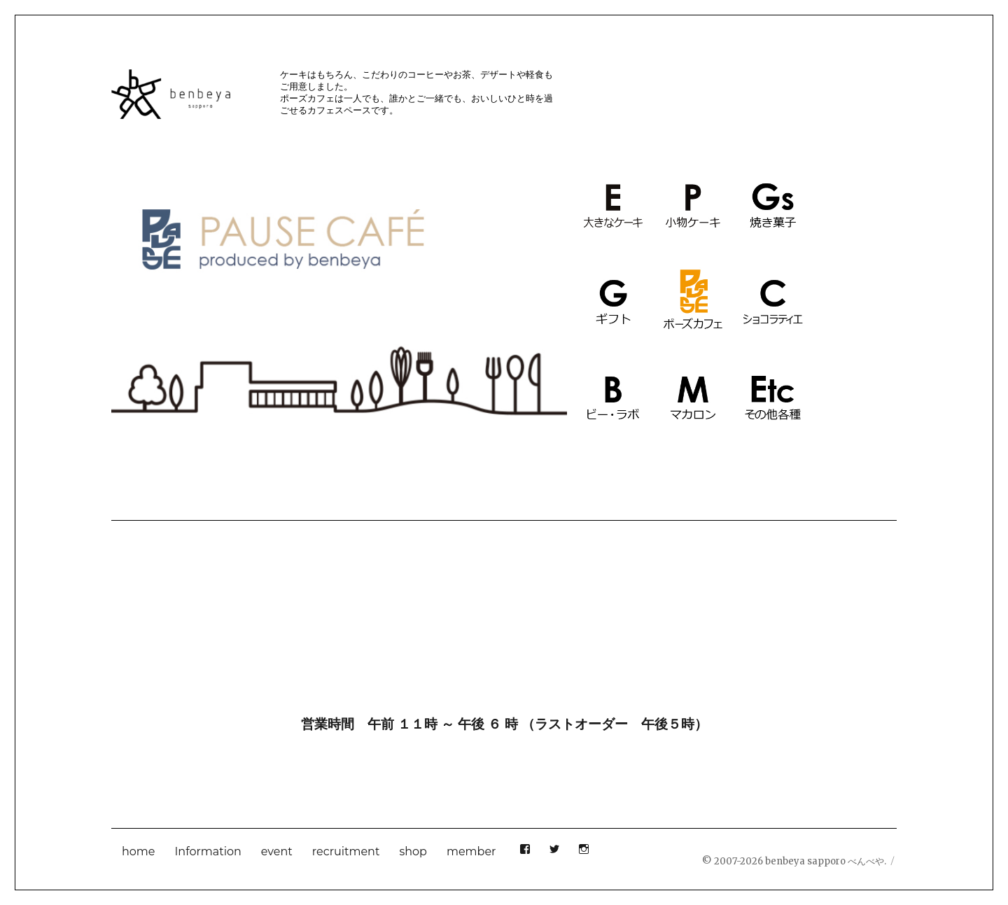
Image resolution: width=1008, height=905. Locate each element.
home (138, 851)
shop (413, 851)
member (471, 851)
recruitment (346, 851)
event (277, 851)
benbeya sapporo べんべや (824, 861)
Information (208, 851)
